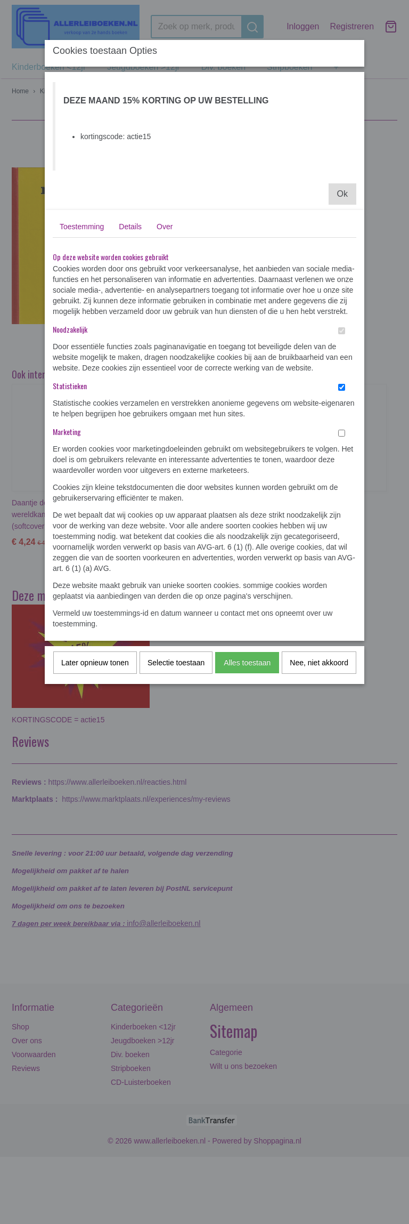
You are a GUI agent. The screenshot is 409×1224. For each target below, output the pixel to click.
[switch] (341, 330)
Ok (342, 193)
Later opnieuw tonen (95, 662)
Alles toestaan (247, 662)
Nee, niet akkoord (319, 662)
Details (130, 226)
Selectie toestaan (176, 662)
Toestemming (82, 226)
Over (165, 226)
